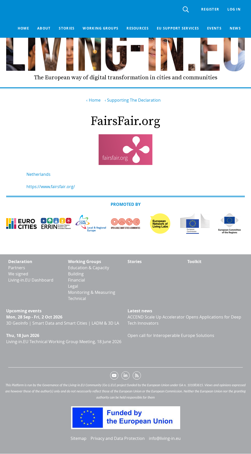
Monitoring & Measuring (91, 292)
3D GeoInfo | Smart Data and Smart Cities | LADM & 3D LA (62, 323)
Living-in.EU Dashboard (30, 280)
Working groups (100, 28)
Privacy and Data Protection (118, 438)
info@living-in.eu (165, 438)
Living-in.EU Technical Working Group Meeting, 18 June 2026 (63, 341)
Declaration (20, 261)
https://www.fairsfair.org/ (50, 186)
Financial (76, 280)
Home (23, 28)
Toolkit (194, 261)
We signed (18, 274)
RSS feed (137, 376)
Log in (234, 9)
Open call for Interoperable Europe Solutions (171, 335)
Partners (16, 268)
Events (214, 28)
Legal (73, 286)
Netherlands (38, 174)
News (235, 28)
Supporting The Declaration (134, 100)
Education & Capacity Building (88, 271)
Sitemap (78, 438)
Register (210, 9)
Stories (66, 28)
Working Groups (84, 261)
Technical (77, 298)
